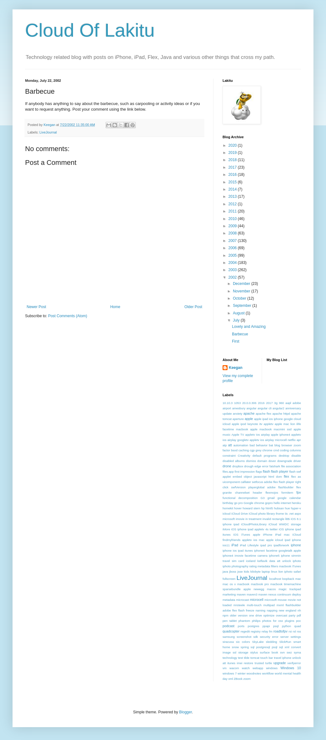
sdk (255, 636)
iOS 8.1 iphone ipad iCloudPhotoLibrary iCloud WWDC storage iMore (262, 524)
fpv (299, 492)
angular (251, 408)
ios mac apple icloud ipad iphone (277, 540)
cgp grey (255, 450)
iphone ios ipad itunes (238, 550)
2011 (233, 211)
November (242, 291)
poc (298, 620)
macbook (243, 584)
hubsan (279, 508)
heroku (296, 503)
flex (286, 476)
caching (244, 450)
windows (272, 668)
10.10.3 (228, 403)
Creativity (244, 455)
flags (259, 471)
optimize (269, 615)
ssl (234, 652)
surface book (269, 652)
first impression (244, 471)
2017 (233, 167)
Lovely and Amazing (249, 326)
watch (246, 668)
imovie (240, 519)
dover (272, 461)
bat (271, 445)
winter (242, 673)
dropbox (237, 466)
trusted (259, 663)
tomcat (255, 657)
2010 (233, 219)
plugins (289, 620)
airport (227, 408)
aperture (238, 419)
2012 (233, 204)
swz (289, 652)
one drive (255, 615)
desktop (284, 455)
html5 (269, 508)
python (286, 626)
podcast (228, 626)
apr (299, 440)
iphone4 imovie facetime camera (245, 555)
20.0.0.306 (249, 403)
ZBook (238, 678)
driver (297, 461)
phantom (244, 620)
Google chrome (254, 503)
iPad (234, 545)
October (240, 298)
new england (287, 610)
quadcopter (231, 631)
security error (269, 636)
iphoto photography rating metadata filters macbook (257, 566)
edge (258, 466)
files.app (228, 471)
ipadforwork (281, 545)
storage (243, 652)
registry (255, 631)
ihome (280, 513)
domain (262, 461)
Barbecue (240, 334)
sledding (271, 641)
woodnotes (254, 673)
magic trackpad (290, 589)
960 (281, 403)
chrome (267, 450)
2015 (233, 182)
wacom (234, 668)
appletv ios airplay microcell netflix (273, 440)
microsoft (271, 599)
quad (297, 626)
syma (297, 652)
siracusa (228, 641)
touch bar (266, 657)
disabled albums (234, 461)
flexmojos (272, 492)
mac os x (229, 584)
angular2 (278, 408)
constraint (229, 455)
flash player (279, 471)
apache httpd (281, 413)
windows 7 (230, 673)
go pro (238, 503)
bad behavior (258, 445)
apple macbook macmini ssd (271, 429)
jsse (240, 571)
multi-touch (254, 605)
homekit (228, 508)
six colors (243, 641)
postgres (253, 626)
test (240, 657)
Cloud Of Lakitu (90, 30)
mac (298, 578)
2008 (233, 233)
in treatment (253, 519)
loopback (288, 578)
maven (241, 594)
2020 (233, 145)
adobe (296, 403)
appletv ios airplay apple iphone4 (267, 434)
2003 (233, 270)
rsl (294, 631)
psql (276, 626)
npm (226, 615)
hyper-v (296, 508)
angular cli (265, 408)
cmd (276, 450)
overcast (281, 615)
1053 (237, 403)
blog (277, 445)
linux (274, 571)
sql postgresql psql (263, 647)
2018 (233, 160)
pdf (299, 615)
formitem (287, 492)
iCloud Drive (239, 513)
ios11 (226, 545)
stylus (254, 652)
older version (239, 615)
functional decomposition (240, 498)
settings (296, 636)
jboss (232, 571)
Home (115, 307)
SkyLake (258, 641)
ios (287, 519)
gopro (269, 503)
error (265, 466)
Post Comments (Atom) (67, 316)
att (230, 445)
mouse (282, 599)
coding (284, 450)
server (284, 636)
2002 (233, 277)
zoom (246, 678)
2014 (233, 189)
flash (266, 471)
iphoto (297, 561)
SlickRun (285, 641)
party (292, 615)
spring (245, 647)
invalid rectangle (273, 519)
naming (260, 610)
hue (287, 508)
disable (296, 455)
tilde (247, 657)
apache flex (263, 413)
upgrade (279, 663)
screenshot (244, 636)
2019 (233, 152)
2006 (233, 248)
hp (263, 508)
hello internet (282, 503)
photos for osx (272, 620)
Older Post (193, 307)
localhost (275, 578)
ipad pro (266, 545)
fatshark (275, 466)
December (242, 283)
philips (256, 620)
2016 (233, 174)
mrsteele (239, 605)
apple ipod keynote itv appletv (252, 424)
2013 (233, 196)
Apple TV (238, 434)
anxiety (237, 413)
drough (249, 466)
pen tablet (230, 620)
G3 (262, 498)
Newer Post (36, 307)
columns (295, 450)
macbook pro (260, 584)
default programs (264, 455)
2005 (233, 255)
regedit (245, 631)
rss (299, 631)
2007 (233, 241)
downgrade (284, 461)
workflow (268, 673)
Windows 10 (291, 668)
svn (282, 652)
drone (227, 466)
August (239, 313)
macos (271, 589)
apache (249, 413)
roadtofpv (280, 631)
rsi (290, 631)
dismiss (251, 461)
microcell (257, 599)
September (242, 305)
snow (235, 647)
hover (238, 508)
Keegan (235, 367)
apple (249, 419)
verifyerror (294, 663)
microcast (242, 599)
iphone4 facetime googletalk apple (277, 550)
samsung (229, 636)
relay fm (267, 631)
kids (246, 571)
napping (272, 610)
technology (230, 657)
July (237, 320)
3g (276, 403)
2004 (233, 262)
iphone (296, 545)
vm (225, 668)
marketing (229, 594)
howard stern (251, 508)
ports (241, 626)
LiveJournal (48, 132)
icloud (226, 513)
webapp (258, 668)
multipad (269, 605)
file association (291, 466)
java (225, 571)
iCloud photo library (262, 513)
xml (230, 678)
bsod (234, 450)
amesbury (238, 408)
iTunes (296, 566)
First (235, 341)
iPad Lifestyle (249, 545)
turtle (268, 663)
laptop (266, 571)
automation (240, 445)
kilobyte (255, 571)
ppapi (266, 626)
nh (299, 610)
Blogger (185, 712)
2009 (233, 226)
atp (225, 445)
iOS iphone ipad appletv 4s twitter (254, 529)
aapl (288, 403)
